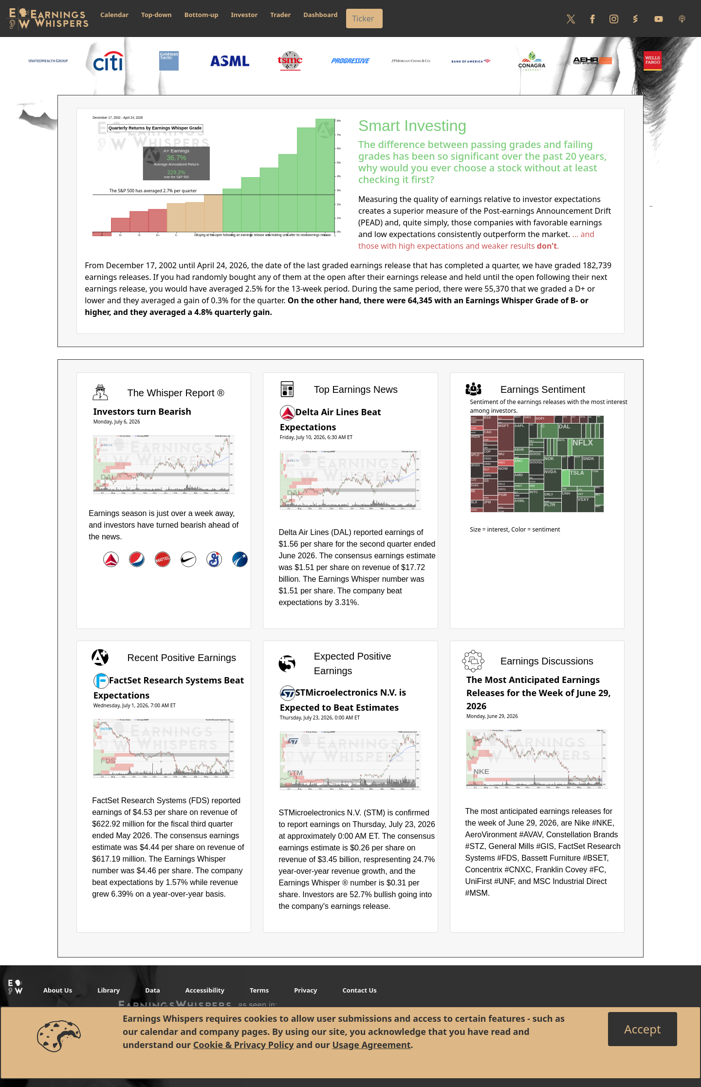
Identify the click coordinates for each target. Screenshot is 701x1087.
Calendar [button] (114, 14)
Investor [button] (244, 14)
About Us (57, 990)
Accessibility (204, 990)
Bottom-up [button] (201, 14)
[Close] (642, 1029)
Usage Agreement (371, 1044)
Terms (259, 990)
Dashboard (320, 14)
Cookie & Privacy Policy (243, 1044)
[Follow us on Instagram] (614, 18)
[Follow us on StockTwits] (635, 18)
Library (108, 990)
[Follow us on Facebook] (592, 18)
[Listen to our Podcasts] (682, 18)
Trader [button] (280, 14)
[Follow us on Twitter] (571, 18)
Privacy (305, 990)
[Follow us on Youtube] (658, 18)
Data (152, 990)
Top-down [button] (156, 14)
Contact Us (359, 990)
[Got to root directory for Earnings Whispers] (47, 18)
